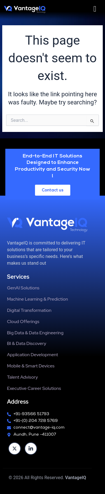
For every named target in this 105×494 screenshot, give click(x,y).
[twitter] (14, 448)
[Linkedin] (31, 448)
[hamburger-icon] (94, 9)
